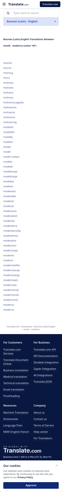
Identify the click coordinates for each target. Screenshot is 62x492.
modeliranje (10, 171)
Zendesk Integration (46, 362)
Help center (41, 432)
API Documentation (46, 356)
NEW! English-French (16, 432)
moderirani (9, 245)
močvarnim (10, 107)
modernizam (10, 280)
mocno (7, 67)
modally (8, 137)
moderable (9, 196)
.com (18, 4)
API (45, 349)
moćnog (8, 72)
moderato (9, 220)
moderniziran (11, 289)
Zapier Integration (45, 369)
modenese (9, 191)
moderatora (10, 225)
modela (7, 161)
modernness (10, 299)
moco (6, 77)
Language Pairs (12, 425)
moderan (8, 201)
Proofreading (11, 396)
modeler (8, 166)
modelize (8, 181)
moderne (8, 255)
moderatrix (9, 240)
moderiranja (10, 250)
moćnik (7, 62)
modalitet (9, 132)
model (7, 151)
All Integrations (43, 375)
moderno (8, 304)
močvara (8, 82)
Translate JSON (43, 381)
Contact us (40, 419)
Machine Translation (15, 412)
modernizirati (11, 294)
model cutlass (11, 156)
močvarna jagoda (13, 102)
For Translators (43, 438)
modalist (8, 127)
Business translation (15, 370)
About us (39, 412)
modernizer (10, 285)
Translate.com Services (12, 351)
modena (8, 186)
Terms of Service (44, 425)
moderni (8, 260)
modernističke (11, 265)
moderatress (10, 235)
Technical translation (16, 383)
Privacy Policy (25, 477)
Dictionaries (10, 419)
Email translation (13, 389)
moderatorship (12, 230)
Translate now (50, 4)
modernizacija (11, 270)
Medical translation (15, 376)
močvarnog (10, 122)
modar (7, 146)
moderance (10, 211)
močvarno (9, 112)
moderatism (10, 215)
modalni (8, 141)
